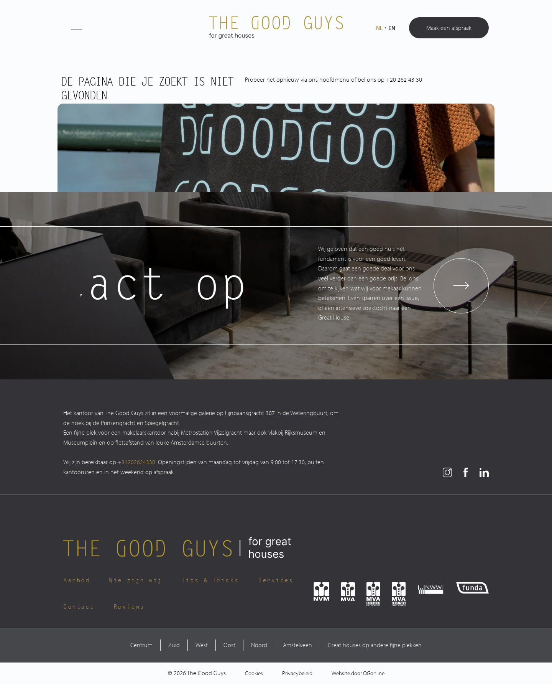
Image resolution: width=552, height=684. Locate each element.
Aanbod (76, 580)
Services (275, 580)
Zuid (174, 645)
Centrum (141, 645)
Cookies (254, 673)
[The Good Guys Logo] (276, 28)
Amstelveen (297, 645)
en (391, 28)
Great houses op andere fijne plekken (375, 645)
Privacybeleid (297, 673)
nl (379, 28)
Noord (259, 645)
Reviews (129, 606)
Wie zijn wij (135, 580)
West (202, 645)
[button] (76, 27)
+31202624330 (136, 462)
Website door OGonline (358, 673)
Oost (229, 645)
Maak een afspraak (449, 27)
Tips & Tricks (210, 580)
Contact (78, 606)
